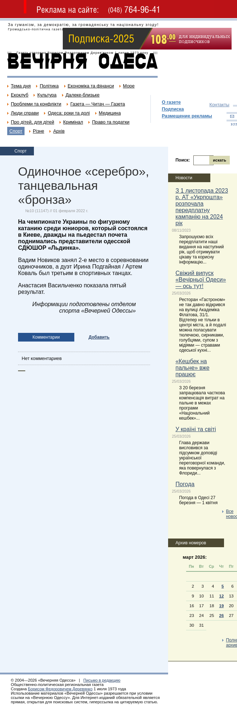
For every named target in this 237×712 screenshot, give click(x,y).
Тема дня (21, 86)
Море (129, 86)
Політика (49, 86)
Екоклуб (19, 95)
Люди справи (25, 113)
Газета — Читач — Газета (97, 104)
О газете (171, 102)
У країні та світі (195, 429)
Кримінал (73, 122)
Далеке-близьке (83, 95)
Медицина (110, 113)
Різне (38, 131)
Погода (184, 484)
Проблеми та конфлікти (36, 104)
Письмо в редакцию (101, 680)
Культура (46, 95)
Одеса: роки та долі (68, 113)
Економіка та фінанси (91, 86)
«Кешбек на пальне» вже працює (192, 367)
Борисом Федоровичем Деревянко (60, 689)
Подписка (173, 109)
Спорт (15, 131)
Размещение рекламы (187, 116)
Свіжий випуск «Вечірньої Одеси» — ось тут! (200, 279)
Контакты (219, 104)
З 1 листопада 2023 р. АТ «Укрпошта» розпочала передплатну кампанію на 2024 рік (201, 207)
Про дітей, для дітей (32, 122)
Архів (59, 131)
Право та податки (111, 122)
